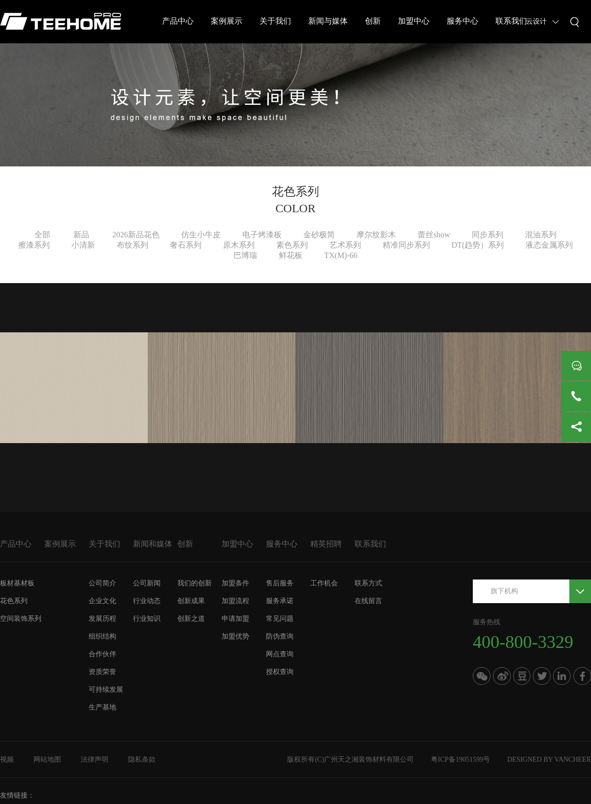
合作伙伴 (102, 654)
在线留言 (368, 601)
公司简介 (102, 583)
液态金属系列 (549, 245)
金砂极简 (319, 234)
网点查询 (280, 654)
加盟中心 (413, 21)
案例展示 (226, 21)
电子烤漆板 (262, 234)
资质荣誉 (102, 671)
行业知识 (147, 618)
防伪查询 (280, 636)
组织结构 (102, 636)
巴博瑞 (245, 255)
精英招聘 (326, 544)
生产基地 (102, 707)
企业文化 (102, 601)
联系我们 (511, 21)
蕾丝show (434, 234)
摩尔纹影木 (376, 234)
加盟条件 (235, 583)
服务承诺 (280, 601)
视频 (7, 759)
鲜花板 (290, 255)
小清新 (83, 245)
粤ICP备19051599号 (460, 759)
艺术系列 (345, 245)
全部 (42, 234)
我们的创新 (194, 583)
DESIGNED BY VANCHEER (549, 759)
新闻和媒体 (152, 544)
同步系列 (487, 234)
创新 (373, 21)
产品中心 (178, 21)
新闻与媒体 (328, 21)
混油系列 (541, 234)
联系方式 (368, 583)
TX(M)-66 (341, 255)
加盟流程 (235, 601)
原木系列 (239, 245)
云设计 (536, 21)
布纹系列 (132, 245)
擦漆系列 (34, 245)
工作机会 (324, 583)
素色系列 (292, 245)
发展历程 (102, 618)
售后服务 (280, 583)
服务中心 (462, 21)
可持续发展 (106, 689)
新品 (81, 234)
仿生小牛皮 (201, 234)
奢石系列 (185, 245)
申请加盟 (235, 618)
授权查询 (280, 671)
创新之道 (191, 618)
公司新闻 (147, 583)
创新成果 (191, 601)
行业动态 (147, 601)
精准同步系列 (406, 245)
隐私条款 (142, 759)
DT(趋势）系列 (478, 245)
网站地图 (47, 759)
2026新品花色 (136, 234)
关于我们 (275, 21)
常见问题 (280, 618)
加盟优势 (235, 636)
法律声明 (94, 759)
